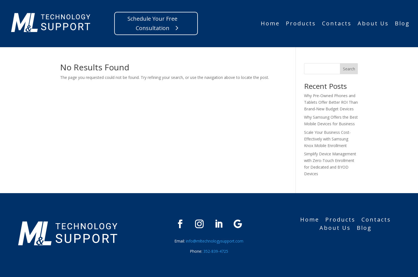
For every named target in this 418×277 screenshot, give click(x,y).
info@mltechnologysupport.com (214, 241)
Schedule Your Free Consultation (152, 23)
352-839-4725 (215, 251)
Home (270, 24)
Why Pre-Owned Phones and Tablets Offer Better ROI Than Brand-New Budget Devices (331, 102)
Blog (402, 24)
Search (349, 68)
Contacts (337, 24)
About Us (373, 24)
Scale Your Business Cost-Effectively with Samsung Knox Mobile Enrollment (327, 139)
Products (301, 24)
